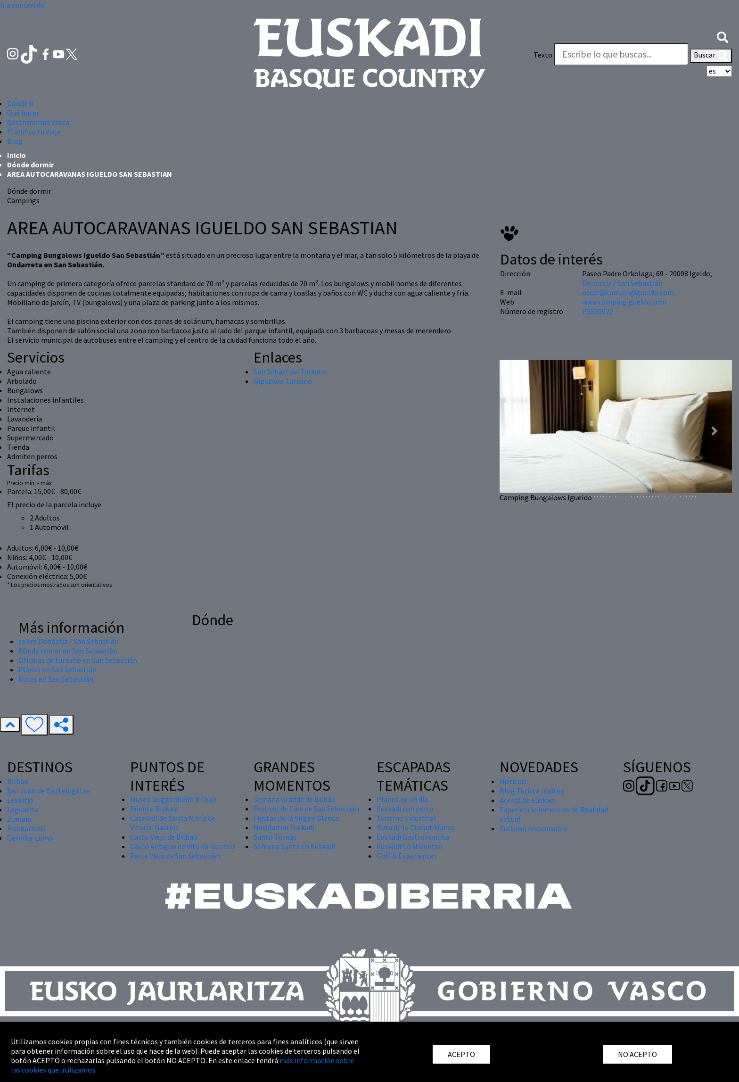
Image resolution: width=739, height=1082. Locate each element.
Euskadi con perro (405, 808)
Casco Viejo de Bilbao (163, 837)
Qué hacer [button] (23, 112)
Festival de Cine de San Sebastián (306, 808)
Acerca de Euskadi (528, 800)
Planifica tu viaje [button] (33, 131)
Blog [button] (15, 141)
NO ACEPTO (637, 1054)
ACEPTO (461, 1054)
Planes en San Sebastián (57, 669)
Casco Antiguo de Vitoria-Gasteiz (183, 846)
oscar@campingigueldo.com (628, 292)
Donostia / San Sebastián (622, 283)
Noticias (513, 781)
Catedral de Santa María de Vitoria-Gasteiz (172, 822)
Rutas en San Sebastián (55, 679)
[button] (722, 36)
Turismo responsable (534, 828)
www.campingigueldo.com (624, 301)
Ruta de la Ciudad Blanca (416, 827)
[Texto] (621, 54)
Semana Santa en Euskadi (294, 846)
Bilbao (17, 781)
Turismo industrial (406, 818)
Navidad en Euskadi (284, 827)
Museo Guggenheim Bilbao (173, 799)
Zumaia (19, 819)
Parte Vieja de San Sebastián (175, 855)
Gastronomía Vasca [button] (38, 122)
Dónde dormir (30, 164)
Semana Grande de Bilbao (295, 799)
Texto (543, 54)
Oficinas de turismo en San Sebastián (77, 660)
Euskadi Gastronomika (413, 837)
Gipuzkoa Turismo (283, 381)
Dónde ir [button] (20, 103)
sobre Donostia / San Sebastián (68, 641)
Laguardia (23, 809)
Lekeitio (20, 800)
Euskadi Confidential (410, 846)
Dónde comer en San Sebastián (67, 650)
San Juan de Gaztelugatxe (48, 790)
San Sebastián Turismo (290, 371)
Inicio (16, 155)
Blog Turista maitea (532, 790)
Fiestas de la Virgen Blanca (296, 818)
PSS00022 (597, 311)
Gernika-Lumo (30, 837)
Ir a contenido (22, 4)
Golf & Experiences (407, 855)
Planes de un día (402, 799)
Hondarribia (26, 828)
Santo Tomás (275, 837)
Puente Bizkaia (154, 808)
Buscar (711, 55)
